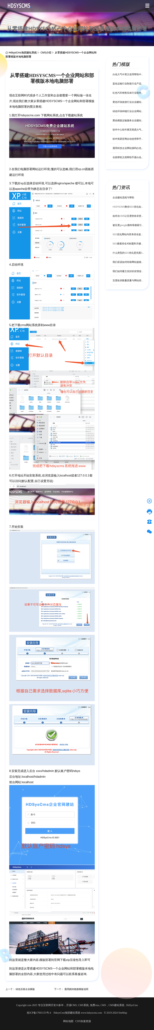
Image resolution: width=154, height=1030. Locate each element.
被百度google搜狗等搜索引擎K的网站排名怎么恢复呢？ (128, 225)
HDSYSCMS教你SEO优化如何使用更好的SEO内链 (128, 206)
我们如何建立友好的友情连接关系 (128, 271)
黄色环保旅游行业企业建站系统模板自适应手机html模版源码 (128, 102)
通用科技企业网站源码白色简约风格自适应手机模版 (128, 148)
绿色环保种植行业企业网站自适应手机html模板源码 (128, 111)
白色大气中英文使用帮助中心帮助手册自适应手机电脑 (128, 74)
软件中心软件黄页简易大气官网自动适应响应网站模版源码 (128, 129)
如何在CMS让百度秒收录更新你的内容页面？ (128, 216)
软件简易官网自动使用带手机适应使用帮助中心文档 (128, 138)
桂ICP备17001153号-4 (39, 1012)
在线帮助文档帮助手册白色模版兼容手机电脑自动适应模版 (128, 157)
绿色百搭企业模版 (25, 989)
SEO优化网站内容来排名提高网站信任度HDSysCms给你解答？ (128, 234)
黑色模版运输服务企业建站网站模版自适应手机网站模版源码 (128, 120)
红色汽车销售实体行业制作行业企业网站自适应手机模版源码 (128, 92)
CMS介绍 (45, 52)
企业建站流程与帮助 (123, 197)
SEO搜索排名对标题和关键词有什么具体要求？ (128, 243)
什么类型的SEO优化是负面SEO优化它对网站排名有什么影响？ (128, 252)
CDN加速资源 (83, 1021)
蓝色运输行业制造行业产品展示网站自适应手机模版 (128, 83)
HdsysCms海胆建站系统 (23, 52)
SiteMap (122, 1012)
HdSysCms (132, 1005)
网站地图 (68, 1021)
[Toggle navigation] (147, 5)
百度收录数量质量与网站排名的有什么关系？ (128, 280)
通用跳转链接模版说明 (76, 989)
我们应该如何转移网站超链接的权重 (128, 262)
